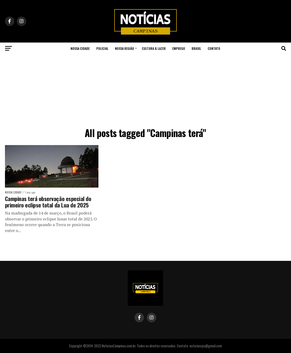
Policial (102, 48)
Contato (214, 48)
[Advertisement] (145, 90)
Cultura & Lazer (154, 48)
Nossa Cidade (80, 48)
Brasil (196, 48)
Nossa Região (124, 48)
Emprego (178, 48)
